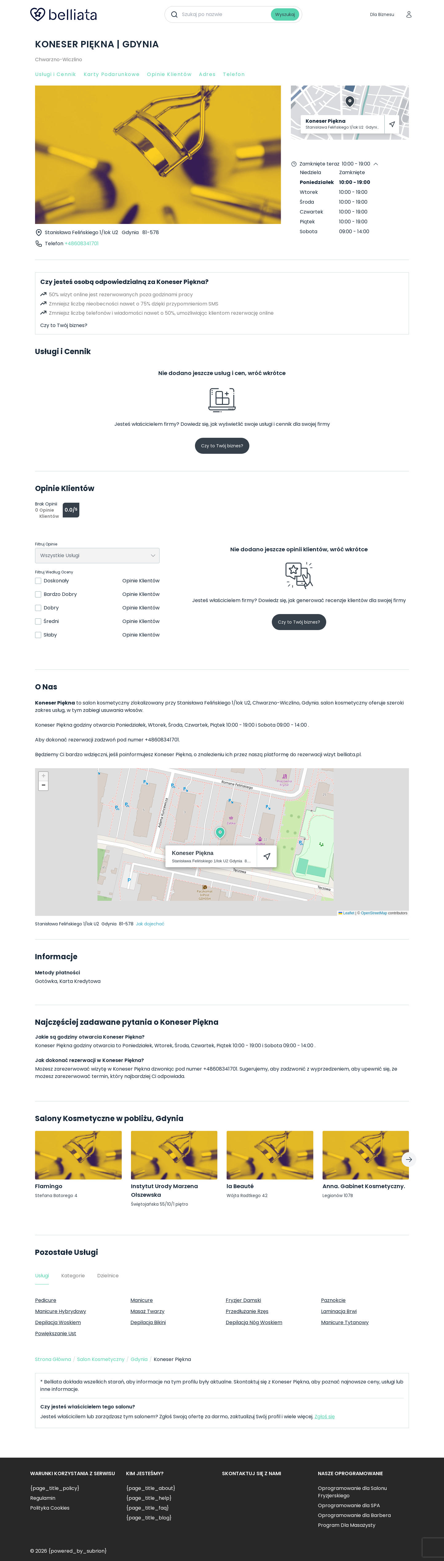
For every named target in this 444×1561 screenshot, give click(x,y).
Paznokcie (333, 1300)
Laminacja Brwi (339, 1311)
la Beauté (240, 1186)
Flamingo (48, 1186)
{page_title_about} (150, 1488)
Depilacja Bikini (148, 1322)
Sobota (308, 231)
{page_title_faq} (147, 1507)
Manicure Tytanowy (345, 1322)
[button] (220, 832)
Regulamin (42, 1498)
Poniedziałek (317, 182)
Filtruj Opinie (46, 544)
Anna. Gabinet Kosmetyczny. (364, 1186)
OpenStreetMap (374, 913)
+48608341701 (82, 243)
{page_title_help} (149, 1498)
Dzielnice (108, 1275)
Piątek (307, 221)
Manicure (141, 1300)
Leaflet (346, 913)
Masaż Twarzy (147, 1311)
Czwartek (311, 211)
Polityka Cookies (49, 1507)
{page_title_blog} (149, 1517)
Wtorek (309, 192)
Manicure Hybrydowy (60, 1311)
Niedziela (310, 172)
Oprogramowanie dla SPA (349, 1505)
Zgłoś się (325, 1416)
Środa (307, 202)
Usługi (42, 1275)
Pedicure (45, 1300)
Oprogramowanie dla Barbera (354, 1515)
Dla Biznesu (382, 14)
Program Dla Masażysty (346, 1525)
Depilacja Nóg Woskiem (254, 1322)
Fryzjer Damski (243, 1300)
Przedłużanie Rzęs (247, 1311)
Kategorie (73, 1275)
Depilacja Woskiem (58, 1322)
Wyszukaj (285, 14)
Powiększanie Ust (55, 1333)
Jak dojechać (150, 924)
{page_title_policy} (54, 1488)
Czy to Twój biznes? (63, 325)
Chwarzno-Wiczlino (58, 59)
